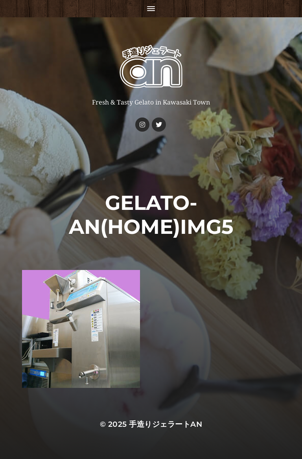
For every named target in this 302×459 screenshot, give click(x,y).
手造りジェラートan (165, 424)
